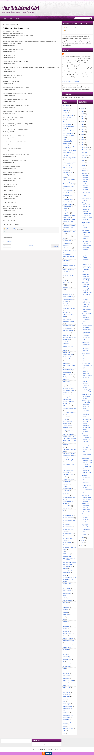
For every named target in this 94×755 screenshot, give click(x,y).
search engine (67, 703)
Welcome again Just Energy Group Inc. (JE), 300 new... (86, 404)
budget (64, 595)
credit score (66, 614)
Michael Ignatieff (67, 369)
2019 (82, 124)
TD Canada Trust (67, 513)
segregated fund (67, 706)
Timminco (65, 568)
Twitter (64, 575)
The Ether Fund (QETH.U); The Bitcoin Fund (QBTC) (69, 558)
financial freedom (67, 647)
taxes (64, 726)
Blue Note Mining (67, 172)
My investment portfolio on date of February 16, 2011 (86, 257)
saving (64, 699)
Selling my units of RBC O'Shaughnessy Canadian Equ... (87, 489)
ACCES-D (65, 110)
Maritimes (65, 363)
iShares (65, 654)
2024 (82, 111)
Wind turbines (66, 588)
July (83, 160)
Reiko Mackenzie (67, 481)
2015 (82, 134)
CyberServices (67, 236)
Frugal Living (66, 282)
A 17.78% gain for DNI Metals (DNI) (86, 194)
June (83, 163)
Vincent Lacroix (67, 583)
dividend (65, 628)
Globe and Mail (67, 287)
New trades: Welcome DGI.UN (85, 284)
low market (66, 673)
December (85, 147)
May (83, 165)
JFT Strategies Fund (68, 325)
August (84, 157)
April (83, 168)
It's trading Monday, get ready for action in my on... (86, 527)
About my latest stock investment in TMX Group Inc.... (86, 317)
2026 (82, 106)
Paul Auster (66, 416)
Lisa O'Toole (66, 335)
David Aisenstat (67, 240)
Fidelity (65, 263)
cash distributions (67, 600)
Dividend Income (67, 248)
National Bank (66, 392)
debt (64, 619)
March (84, 170)
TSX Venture (66, 554)
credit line (65, 612)
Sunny (66, 54)
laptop (64, 668)
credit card (66, 609)
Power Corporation (68, 434)
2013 (82, 139)
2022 (82, 116)
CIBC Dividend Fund (68, 179)
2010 (82, 538)
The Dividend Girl (20, 7)
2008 (82, 543)
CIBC (64, 177)
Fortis (64, 280)
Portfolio (4, 18)
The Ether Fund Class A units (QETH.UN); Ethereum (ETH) (69, 564)
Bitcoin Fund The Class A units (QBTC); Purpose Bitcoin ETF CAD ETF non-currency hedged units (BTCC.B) (69, 153)
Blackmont (66, 170)
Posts (66, 27)
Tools (17, 18)
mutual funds (66, 687)
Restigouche (66, 484)
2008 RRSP (66, 108)
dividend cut (66, 631)
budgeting (65, 598)
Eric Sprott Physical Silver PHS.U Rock (87, 204)
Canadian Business (68, 193)
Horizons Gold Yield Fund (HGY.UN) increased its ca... (86, 335)
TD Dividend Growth (68, 517)
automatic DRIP (67, 593)
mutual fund (66, 685)
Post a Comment (7, 241)
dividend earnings (67, 633)
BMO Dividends (67, 124)
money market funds (68, 680)
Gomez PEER (66, 292)
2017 (82, 129)
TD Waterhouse (67, 542)
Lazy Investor (66, 333)
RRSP (64, 477)
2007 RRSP (66, 105)
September (85, 155)
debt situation (66, 624)
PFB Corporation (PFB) (69, 408)
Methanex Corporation (69, 365)
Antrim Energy (67, 117)
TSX (64, 551)
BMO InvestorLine (68, 131)
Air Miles (65, 113)
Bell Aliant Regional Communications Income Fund (68, 141)
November (85, 150)
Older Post (55, 246)
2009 (82, 540)
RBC (64, 447)
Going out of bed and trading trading (86, 396)
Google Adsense (67, 294)
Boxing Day (66, 175)
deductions (66, 626)
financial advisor (67, 645)
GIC (64, 285)
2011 (82, 145)
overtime (65, 690)
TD (63, 510)
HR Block (65, 301)
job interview (66, 664)
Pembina (65, 419)
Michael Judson (67, 372)
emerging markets (68, 638)
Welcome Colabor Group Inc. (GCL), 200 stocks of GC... (87, 447)
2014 (82, 137)
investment (66, 656)
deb (64, 617)
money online (66, 683)
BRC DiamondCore (68, 133)
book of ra (59, 749)
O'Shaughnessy (67, 406)
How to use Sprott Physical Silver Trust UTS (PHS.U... (87, 302)
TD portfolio (66, 545)
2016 (82, 132)
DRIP (64, 238)
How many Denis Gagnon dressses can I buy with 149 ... (87, 292)
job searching (66, 666)
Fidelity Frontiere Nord (69, 265)
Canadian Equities (68, 199)
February (84, 173)
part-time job (66, 692)
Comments (67, 31)
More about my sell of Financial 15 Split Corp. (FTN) (86, 383)
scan (64, 701)
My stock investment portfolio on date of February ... (86, 427)
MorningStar (66, 381)
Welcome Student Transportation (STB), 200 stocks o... (86, 437)
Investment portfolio (68, 321)
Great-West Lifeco (68, 296)
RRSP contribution (68, 479)
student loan (66, 719)
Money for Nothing (68, 374)
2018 (82, 126)
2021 (82, 119)
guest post (65, 652)
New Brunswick (67, 399)
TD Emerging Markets (69, 520)
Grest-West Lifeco (68, 299)
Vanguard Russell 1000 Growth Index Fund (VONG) (69, 579)
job (63, 661)
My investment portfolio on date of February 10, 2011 (86, 356)
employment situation (69, 640)
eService (65, 636)
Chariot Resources (68, 204)
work (64, 733)
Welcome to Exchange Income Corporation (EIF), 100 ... (86, 507)
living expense (67, 671)
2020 (82, 121)
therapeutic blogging (68, 728)
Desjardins (66, 245)
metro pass (66, 678)
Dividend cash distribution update (86, 344)
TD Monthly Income (68, 533)
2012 (82, 142)
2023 (82, 113)
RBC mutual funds (68, 474)
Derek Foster (66, 243)
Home (31, 245)
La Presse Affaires (68, 330)
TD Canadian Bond (68, 515)
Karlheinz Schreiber (68, 328)
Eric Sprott (66, 260)
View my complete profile (70, 81)
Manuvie (65, 350)
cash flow (65, 602)
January (84, 534)
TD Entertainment (67, 527)
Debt (11, 18)
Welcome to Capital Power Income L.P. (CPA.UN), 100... (86, 517)
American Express (68, 115)
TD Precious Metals (68, 536)
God (64, 289)
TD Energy (66, 524)
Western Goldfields (68, 586)
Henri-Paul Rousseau (69, 308)
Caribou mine (66, 202)
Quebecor (65, 444)
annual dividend (67, 590)
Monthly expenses (68, 377)
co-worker (65, 605)
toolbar (64, 731)
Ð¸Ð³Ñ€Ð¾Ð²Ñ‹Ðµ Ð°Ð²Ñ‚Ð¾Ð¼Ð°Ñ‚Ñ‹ (20, 0)
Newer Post (7, 246)
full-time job (66, 649)
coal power (66, 607)
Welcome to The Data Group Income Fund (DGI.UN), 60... (86, 267)
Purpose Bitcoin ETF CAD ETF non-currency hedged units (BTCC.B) (69, 438)
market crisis (66, 675)
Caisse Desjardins (68, 190)
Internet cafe (66, 319)
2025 (82, 108)
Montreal (65, 379)
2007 (82, 545)
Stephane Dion (67, 506)
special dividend (67, 708)
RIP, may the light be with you (86, 232)
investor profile (67, 659)
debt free (65, 621)
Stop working (66, 508)
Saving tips (66, 490)
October (84, 152)
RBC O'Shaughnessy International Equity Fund (68, 466)
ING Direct (66, 312)
